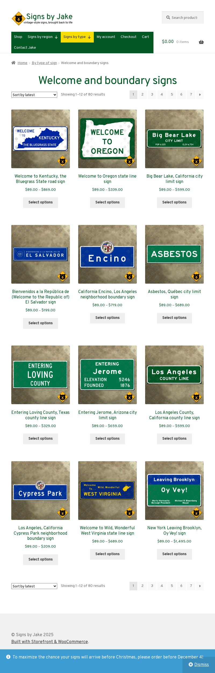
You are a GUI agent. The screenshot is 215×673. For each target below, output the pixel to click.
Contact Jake (25, 47)
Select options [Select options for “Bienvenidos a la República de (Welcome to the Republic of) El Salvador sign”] (40, 323)
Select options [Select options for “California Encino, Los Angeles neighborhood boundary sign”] (107, 318)
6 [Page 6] (181, 94)
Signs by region (43, 37)
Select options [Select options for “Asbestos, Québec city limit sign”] (174, 318)
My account (105, 37)
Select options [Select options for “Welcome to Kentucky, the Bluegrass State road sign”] (40, 202)
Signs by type (77, 37)
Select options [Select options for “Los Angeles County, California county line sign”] (174, 438)
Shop (18, 37)
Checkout (129, 37)
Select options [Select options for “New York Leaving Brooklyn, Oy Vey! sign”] (174, 554)
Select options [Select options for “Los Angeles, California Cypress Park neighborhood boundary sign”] (40, 559)
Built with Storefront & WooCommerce (49, 642)
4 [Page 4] (161, 94)
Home (22, 63)
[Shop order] (34, 95)
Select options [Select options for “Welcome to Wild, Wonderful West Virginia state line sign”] (107, 554)
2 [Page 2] (142, 94)
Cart (145, 37)
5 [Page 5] (172, 94)
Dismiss (201, 665)
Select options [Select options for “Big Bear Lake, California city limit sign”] (174, 202)
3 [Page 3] (152, 94)
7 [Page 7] (191, 94)
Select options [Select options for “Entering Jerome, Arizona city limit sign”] (107, 438)
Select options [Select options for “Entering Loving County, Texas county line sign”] (40, 438)
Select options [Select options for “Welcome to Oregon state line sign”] (107, 202)
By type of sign (44, 63)
